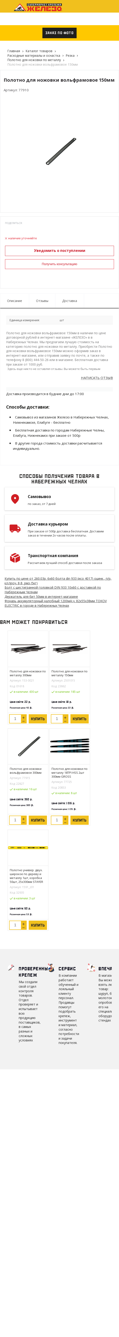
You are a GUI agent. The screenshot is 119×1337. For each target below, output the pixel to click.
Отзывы (42, 301)
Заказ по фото (59, 33)
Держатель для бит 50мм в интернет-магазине (41, 596)
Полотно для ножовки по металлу (34, 60)
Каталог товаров (39, 51)
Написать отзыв (97, 378)
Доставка (69, 301)
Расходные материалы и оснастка (33, 55)
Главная (13, 51)
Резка (70, 55)
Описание (14, 301)
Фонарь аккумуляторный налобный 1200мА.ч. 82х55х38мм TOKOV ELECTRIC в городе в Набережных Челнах (56, 603)
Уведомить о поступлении (59, 250)
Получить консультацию (59, 264)
